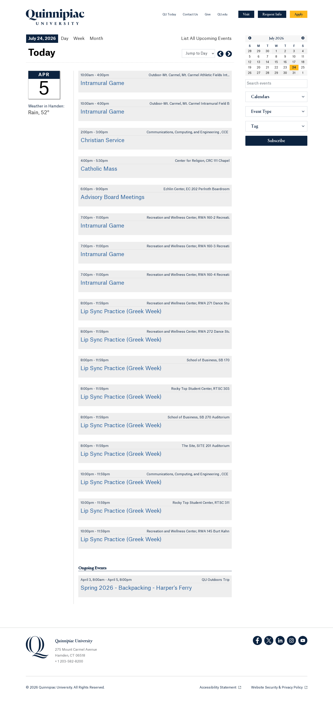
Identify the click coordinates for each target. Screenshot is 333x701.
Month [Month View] (96, 38)
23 (285, 67)
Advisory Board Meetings (112, 197)
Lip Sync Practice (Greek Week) (121, 311)
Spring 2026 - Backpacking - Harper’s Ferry (136, 588)
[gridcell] (294, 67)
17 (294, 62)
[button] (249, 38)
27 (258, 73)
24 (294, 67)
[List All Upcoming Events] (206, 38)
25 (303, 67)
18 (302, 62)
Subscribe (276, 141)
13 (258, 62)
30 (267, 51)
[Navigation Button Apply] (298, 14)
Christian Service (102, 140)
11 (302, 56)
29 (258, 51)
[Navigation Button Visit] (246, 14)
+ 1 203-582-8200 (69, 661)
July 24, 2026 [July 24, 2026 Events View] (42, 38)
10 (294, 56)
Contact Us (190, 14)
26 (250, 73)
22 (276, 67)
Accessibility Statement (220, 687)
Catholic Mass (99, 169)
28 (250, 51)
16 (285, 62)
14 (267, 62)
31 (294, 73)
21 (267, 67)
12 (249, 62)
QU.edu (222, 14)
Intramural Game (102, 83)
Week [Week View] (79, 38)
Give (208, 14)
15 (276, 62)
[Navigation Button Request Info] (272, 14)
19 (249, 67)
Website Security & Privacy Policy (279, 687)
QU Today (169, 14)
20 (258, 67)
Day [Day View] (64, 38)
